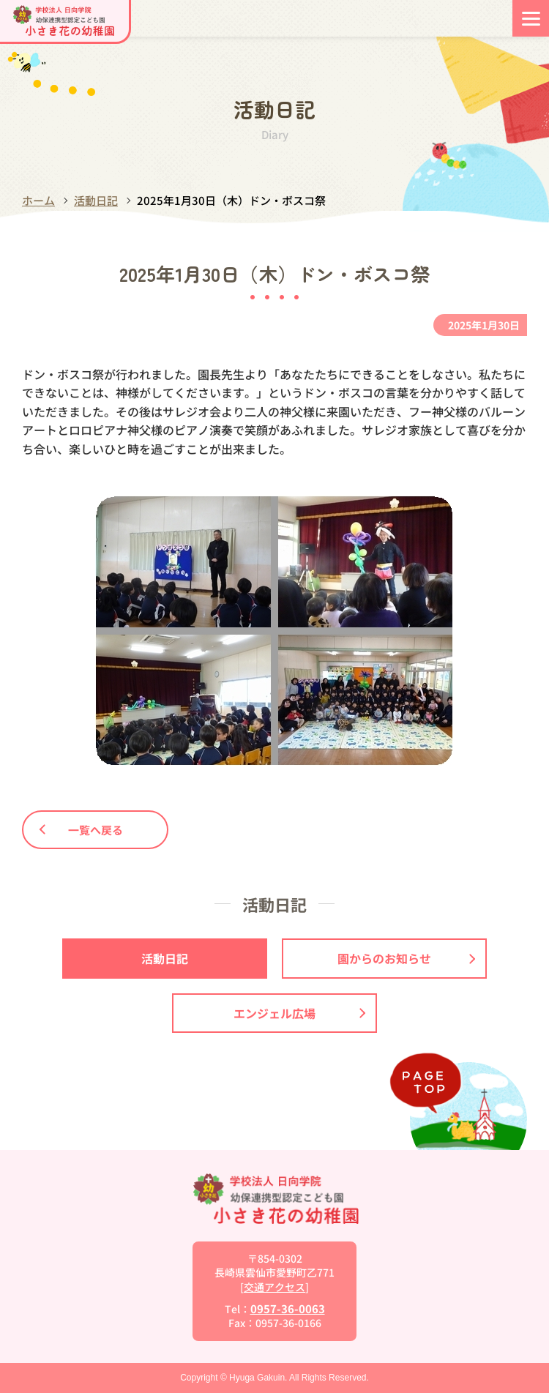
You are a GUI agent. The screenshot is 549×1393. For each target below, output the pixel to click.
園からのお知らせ (406, 958)
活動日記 (96, 200)
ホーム (38, 200)
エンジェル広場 (299, 1013)
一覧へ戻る (81, 829)
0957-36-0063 (287, 1308)
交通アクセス (274, 1287)
